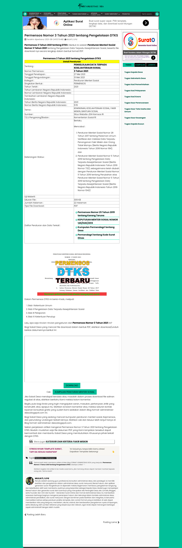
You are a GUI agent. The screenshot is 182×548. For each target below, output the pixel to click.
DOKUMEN (48, 14)
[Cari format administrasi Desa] (148, 14)
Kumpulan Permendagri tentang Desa (96, 229)
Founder (123, 544)
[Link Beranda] (25, 14)
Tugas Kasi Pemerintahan (136, 84)
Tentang (115, 544)
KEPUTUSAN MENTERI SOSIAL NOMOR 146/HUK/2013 (98, 221)
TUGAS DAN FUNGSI (79, 14)
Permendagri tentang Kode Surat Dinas (96, 236)
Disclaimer (154, 544)
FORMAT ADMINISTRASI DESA (34, 544)
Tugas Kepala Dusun (134, 124)
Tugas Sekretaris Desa (135, 78)
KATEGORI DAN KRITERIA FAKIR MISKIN (67, 441)
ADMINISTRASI (34, 14)
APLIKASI (95, 14)
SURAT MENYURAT (111, 14)
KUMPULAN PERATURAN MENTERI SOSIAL (74, 391)
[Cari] (157, 14)
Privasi (146, 544)
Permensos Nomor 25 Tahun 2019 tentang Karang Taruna (96, 214)
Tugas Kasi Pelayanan (135, 90)
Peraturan (39, 458)
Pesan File (131, 544)
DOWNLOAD (72, 385)
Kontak (139, 544)
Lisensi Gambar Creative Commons (94, 544)
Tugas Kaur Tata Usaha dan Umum (137, 110)
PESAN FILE (126, 14)
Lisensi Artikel (71, 544)
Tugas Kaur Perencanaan (136, 102)
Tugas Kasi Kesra (132, 96)
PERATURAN (63, 14)
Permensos (50, 458)
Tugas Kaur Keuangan (135, 117)
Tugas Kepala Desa (133, 72)
